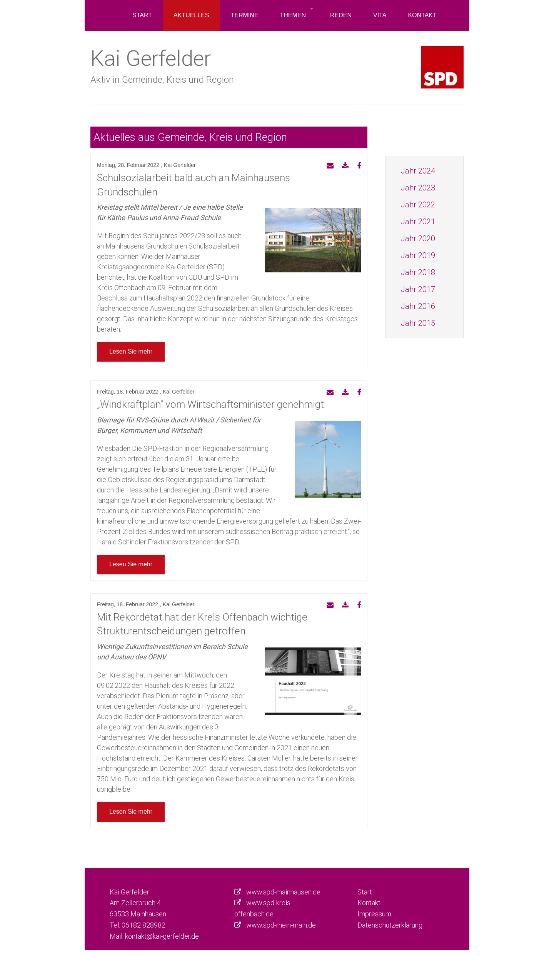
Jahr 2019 (418, 255)
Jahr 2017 (418, 289)
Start (142, 15)
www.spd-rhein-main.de (281, 925)
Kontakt (422, 15)
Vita (379, 15)
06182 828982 (143, 925)
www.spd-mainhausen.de (283, 892)
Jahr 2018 (418, 272)
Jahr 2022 (418, 204)
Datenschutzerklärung (389, 925)
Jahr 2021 (418, 221)
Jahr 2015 (418, 323)
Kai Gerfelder (150, 58)
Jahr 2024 (418, 170)
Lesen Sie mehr (130, 351)
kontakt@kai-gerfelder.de (162, 936)
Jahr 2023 (418, 187)
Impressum (374, 913)
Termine (244, 15)
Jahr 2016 (418, 306)
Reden (341, 15)
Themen (293, 15)
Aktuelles (191, 15)
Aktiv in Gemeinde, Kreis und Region (162, 79)
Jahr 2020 (418, 238)
